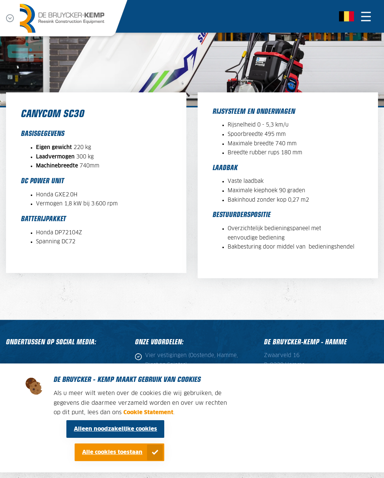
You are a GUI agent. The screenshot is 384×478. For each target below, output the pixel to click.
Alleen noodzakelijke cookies (115, 429)
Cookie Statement (148, 412)
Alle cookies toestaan (112, 452)
